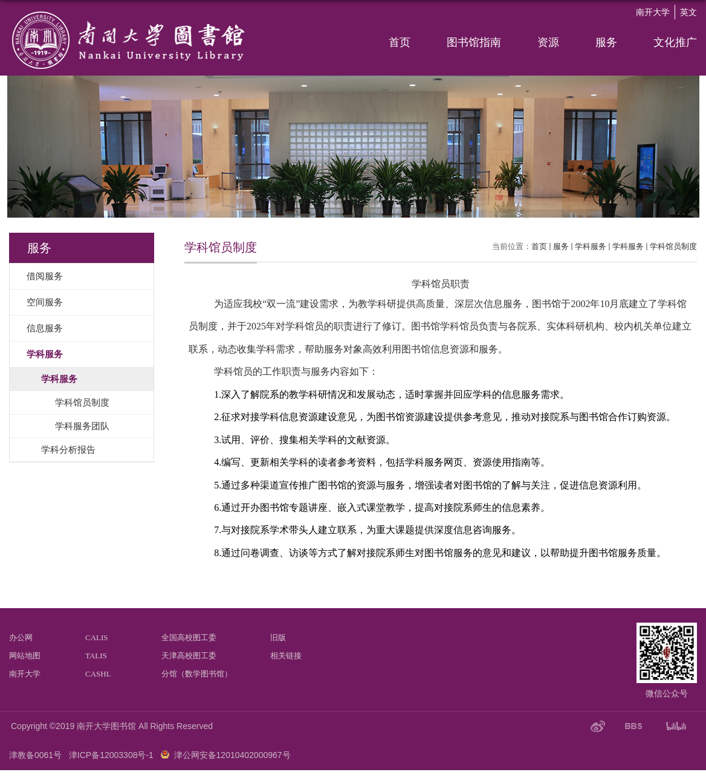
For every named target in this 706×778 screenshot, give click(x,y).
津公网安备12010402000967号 (232, 755)
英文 (688, 12)
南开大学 (653, 12)
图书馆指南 (474, 42)
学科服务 (590, 246)
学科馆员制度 (673, 246)
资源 (548, 42)
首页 (399, 42)
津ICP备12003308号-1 (111, 755)
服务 (606, 42)
